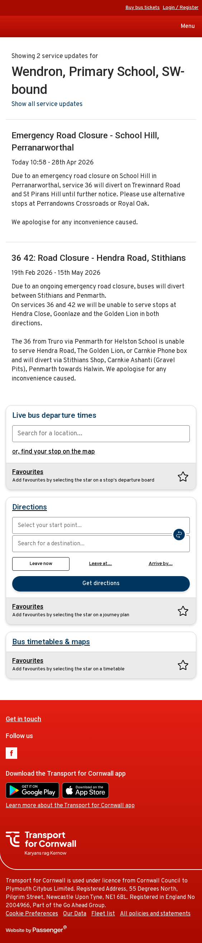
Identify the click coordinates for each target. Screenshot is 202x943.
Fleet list (103, 914)
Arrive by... (161, 564)
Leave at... (100, 564)
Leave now (40, 564)
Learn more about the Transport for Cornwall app (70, 805)
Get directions (101, 583)
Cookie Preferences (32, 914)
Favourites (27, 472)
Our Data (74, 914)
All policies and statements (155, 914)
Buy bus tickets (142, 8)
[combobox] (101, 433)
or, (53, 452)
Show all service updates (47, 104)
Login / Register (180, 8)
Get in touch (23, 719)
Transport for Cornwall (8, 26)
